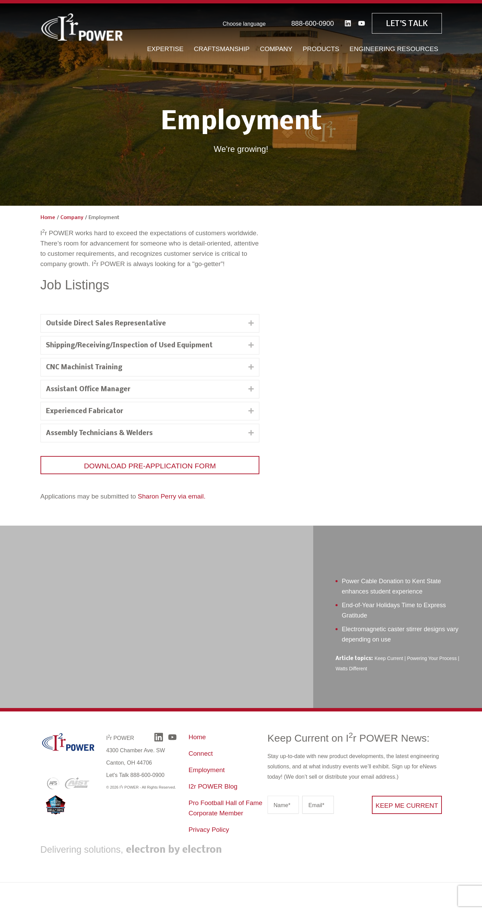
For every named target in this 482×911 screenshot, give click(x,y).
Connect (201, 753)
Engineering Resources (394, 47)
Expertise (165, 47)
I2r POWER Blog (213, 786)
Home (47, 217)
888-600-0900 (312, 22)
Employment (207, 770)
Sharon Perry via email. (171, 496)
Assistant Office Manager (88, 389)
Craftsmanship (222, 47)
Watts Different (351, 668)
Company (276, 47)
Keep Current (389, 658)
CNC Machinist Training (84, 367)
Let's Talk (407, 23)
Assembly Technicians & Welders (99, 433)
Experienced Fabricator (84, 411)
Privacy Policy (209, 829)
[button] (150, 465)
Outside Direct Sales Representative (106, 323)
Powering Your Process (432, 658)
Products (321, 47)
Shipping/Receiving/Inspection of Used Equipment (129, 345)
